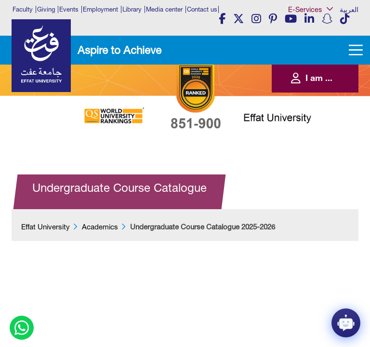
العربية (349, 9)
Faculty (23, 9)
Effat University (45, 227)
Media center (164, 9)
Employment (100, 9)
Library (132, 9)
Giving (46, 9)
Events (69, 9)
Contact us (202, 9)
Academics (100, 227)
